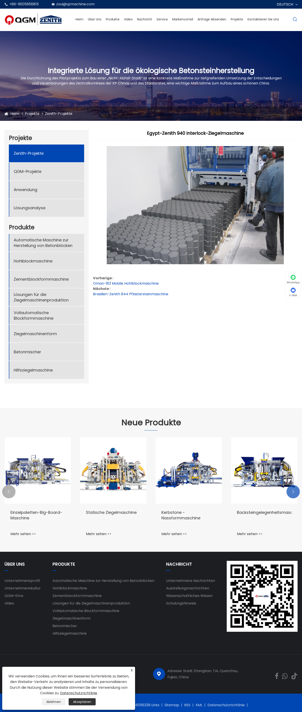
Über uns (94, 19)
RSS (187, 705)
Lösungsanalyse (29, 208)
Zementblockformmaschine (41, 279)
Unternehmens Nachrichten (190, 580)
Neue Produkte (151, 422)
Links (155, 705)
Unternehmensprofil (22, 580)
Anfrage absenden (211, 19)
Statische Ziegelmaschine (111, 512)
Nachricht (144, 19)
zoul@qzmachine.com (75, 4)
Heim (79, 19)
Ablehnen (53, 702)
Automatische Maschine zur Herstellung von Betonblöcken (43, 242)
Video (128, 19)
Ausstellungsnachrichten (187, 588)
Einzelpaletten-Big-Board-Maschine (36, 515)
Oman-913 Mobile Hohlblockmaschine (126, 283)
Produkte (113, 19)
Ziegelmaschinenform (35, 333)
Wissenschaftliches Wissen (189, 595)
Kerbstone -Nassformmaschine (180, 515)
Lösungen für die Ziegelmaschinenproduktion (41, 297)
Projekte (237, 19)
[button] (8, 491)
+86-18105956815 (24, 4)
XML (199, 705)
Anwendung (25, 189)
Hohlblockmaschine (33, 261)
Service (162, 19)
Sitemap (172, 705)
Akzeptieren (82, 702)
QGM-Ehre (13, 595)
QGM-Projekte (27, 171)
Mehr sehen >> (23, 533)
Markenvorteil (182, 19)
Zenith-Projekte (58, 113)
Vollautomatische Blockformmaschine (33, 315)
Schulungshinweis (181, 603)
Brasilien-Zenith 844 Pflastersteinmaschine (130, 294)
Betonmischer (27, 352)
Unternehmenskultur (22, 588)
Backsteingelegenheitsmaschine (264, 512)
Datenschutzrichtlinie (226, 705)
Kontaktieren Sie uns (263, 19)
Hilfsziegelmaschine (33, 370)
